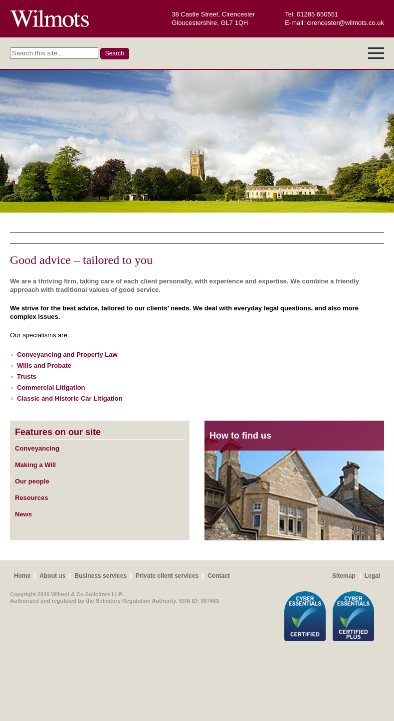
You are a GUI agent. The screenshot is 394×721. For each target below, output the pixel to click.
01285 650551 (317, 14)
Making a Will (35, 465)
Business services (100, 575)
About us (52, 575)
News (23, 514)
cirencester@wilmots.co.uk (345, 22)
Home (22, 575)
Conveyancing (37, 448)
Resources (31, 497)
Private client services (167, 575)
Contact (218, 575)
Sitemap (344, 575)
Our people (32, 481)
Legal (372, 575)
